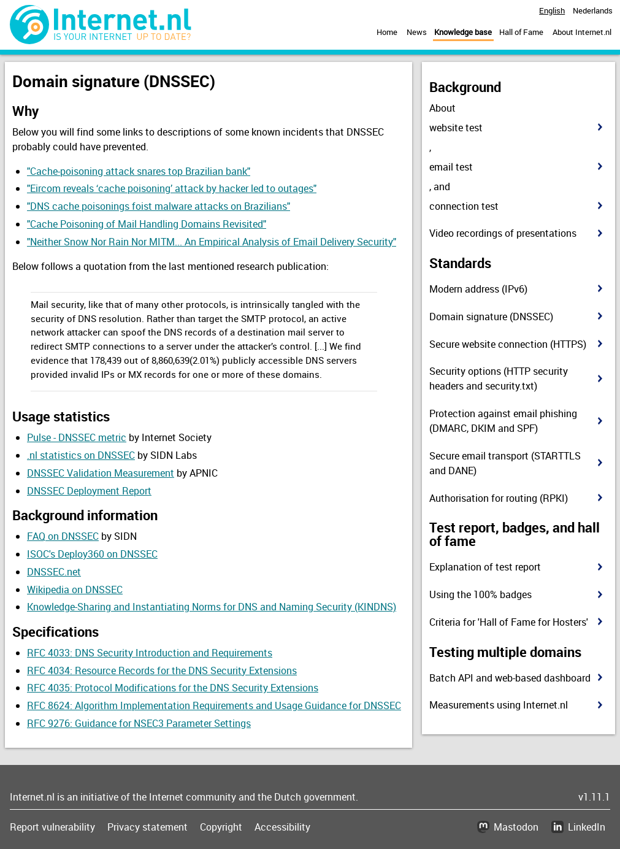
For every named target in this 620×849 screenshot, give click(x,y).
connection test (464, 206)
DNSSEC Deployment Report (89, 490)
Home (387, 31)
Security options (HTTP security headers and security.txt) (498, 378)
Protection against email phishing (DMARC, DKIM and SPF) (503, 421)
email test (451, 167)
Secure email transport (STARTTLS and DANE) (505, 463)
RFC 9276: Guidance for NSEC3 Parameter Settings (139, 723)
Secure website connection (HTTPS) (507, 344)
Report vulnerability (52, 827)
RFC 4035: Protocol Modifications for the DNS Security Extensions (172, 687)
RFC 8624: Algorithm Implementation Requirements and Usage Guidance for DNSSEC (214, 705)
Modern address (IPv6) (478, 289)
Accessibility (282, 827)
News (417, 31)
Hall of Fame (521, 31)
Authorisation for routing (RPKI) (498, 498)
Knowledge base (463, 31)
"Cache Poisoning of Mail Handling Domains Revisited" (146, 224)
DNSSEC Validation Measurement (100, 473)
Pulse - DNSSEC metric (76, 437)
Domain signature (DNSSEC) (491, 316)
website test (456, 127)
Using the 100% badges (480, 594)
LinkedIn (586, 827)
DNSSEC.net (54, 571)
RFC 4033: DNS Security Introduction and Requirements (149, 652)
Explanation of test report (485, 567)
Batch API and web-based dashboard (510, 678)
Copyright (221, 827)
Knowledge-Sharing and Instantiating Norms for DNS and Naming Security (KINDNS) (211, 606)
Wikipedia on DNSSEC (75, 589)
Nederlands (593, 10)
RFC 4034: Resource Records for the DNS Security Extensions (162, 670)
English (552, 10)
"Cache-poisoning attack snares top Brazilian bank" (138, 171)
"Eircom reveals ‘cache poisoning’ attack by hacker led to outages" (171, 188)
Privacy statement (147, 827)
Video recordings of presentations (502, 233)
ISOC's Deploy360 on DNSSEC (92, 554)
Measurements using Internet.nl (498, 705)
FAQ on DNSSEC (63, 536)
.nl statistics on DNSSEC (81, 455)
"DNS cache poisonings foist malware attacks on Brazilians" (158, 206)
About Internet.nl (582, 31)
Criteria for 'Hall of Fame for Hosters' (508, 622)
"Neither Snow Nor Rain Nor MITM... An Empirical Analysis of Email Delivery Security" (211, 241)
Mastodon (516, 827)
